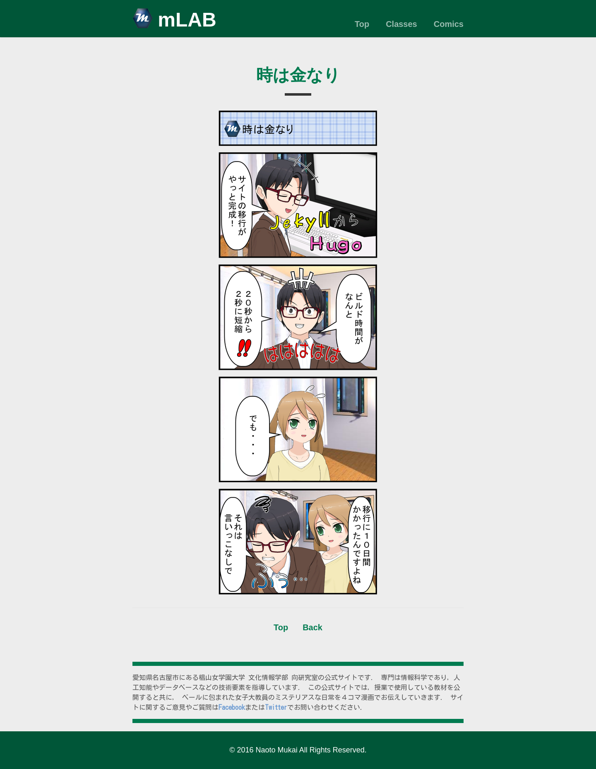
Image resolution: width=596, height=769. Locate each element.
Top (362, 24)
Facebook (232, 707)
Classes (401, 24)
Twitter (276, 707)
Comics (449, 24)
